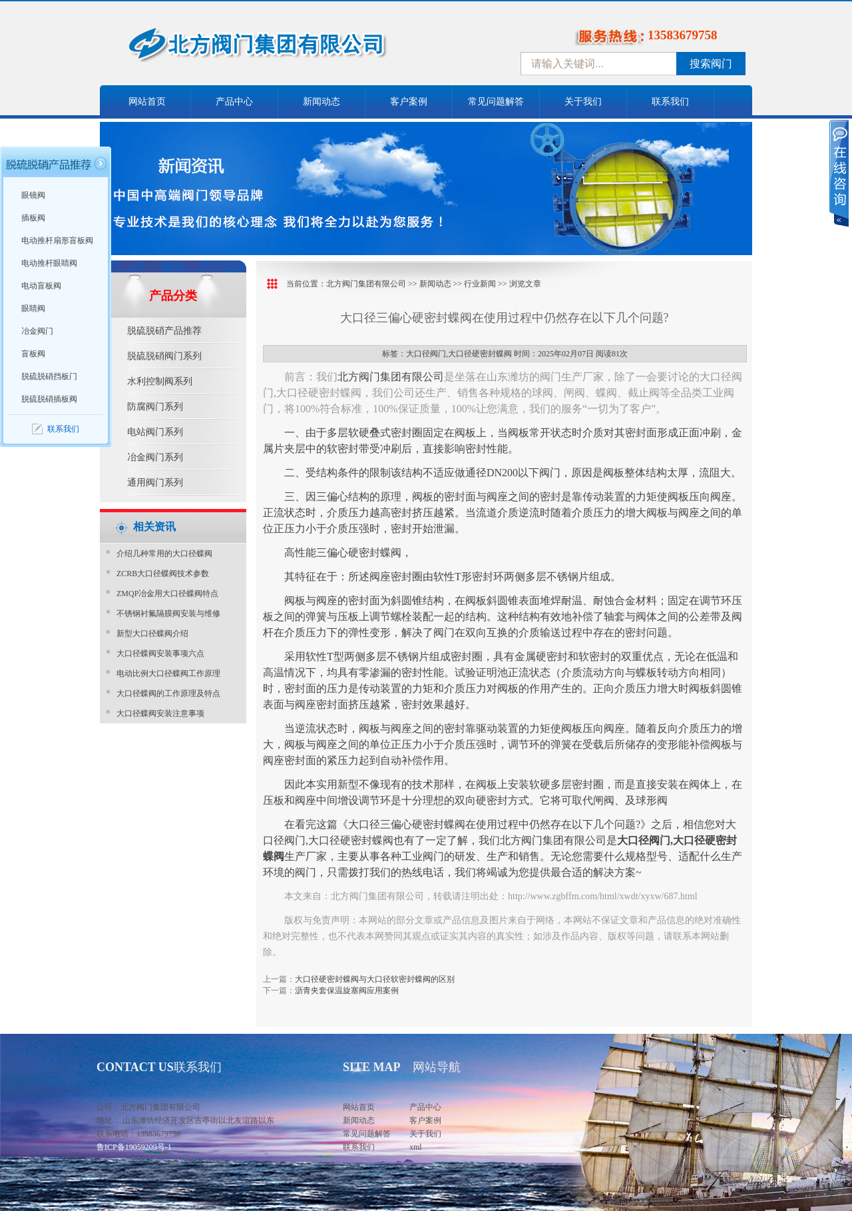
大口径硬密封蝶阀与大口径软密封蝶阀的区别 (375, 979)
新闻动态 (321, 102)
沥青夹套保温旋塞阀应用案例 (347, 990)
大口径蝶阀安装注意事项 (160, 713)
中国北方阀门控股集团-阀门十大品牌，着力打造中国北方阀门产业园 (293, 48)
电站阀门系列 (155, 432)
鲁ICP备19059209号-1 (134, 1147)
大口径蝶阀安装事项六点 (160, 653)
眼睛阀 (33, 308)
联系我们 (670, 102)
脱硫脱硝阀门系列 (164, 356)
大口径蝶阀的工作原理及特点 (168, 693)
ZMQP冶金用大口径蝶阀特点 (167, 593)
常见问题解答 (496, 102)
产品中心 (234, 102)
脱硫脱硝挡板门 (49, 376)
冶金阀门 (37, 331)
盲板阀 (33, 353)
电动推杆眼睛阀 (49, 263)
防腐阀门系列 (155, 407)
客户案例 (408, 102)
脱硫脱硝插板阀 (49, 399)
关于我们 (583, 102)
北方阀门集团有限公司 (366, 283)
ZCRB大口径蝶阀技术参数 (162, 573)
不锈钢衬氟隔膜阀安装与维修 (168, 613)
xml (415, 1147)
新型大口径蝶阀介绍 (152, 633)
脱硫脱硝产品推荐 (164, 331)
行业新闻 (480, 283)
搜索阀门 (711, 63)
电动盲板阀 (41, 285)
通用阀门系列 (155, 483)
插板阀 (33, 217)
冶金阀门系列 (155, 457)
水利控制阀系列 (159, 381)
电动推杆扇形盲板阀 (57, 240)
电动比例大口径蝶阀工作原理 (168, 673)
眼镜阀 (33, 195)
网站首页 (147, 102)
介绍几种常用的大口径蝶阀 (164, 553)
